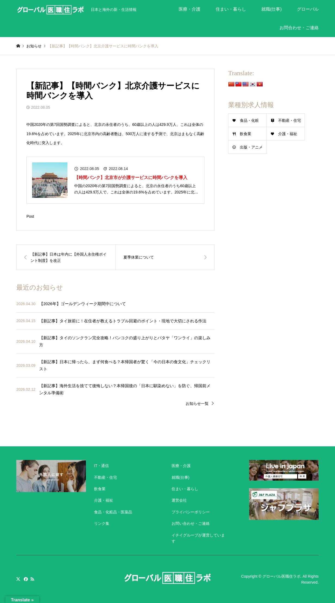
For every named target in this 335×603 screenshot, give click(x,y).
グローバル (308, 9)
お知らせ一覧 (197, 403)
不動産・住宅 (289, 120)
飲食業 (245, 134)
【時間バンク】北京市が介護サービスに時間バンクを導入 (130, 177)
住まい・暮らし (231, 9)
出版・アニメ (251, 147)
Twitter (18, 579)
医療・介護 (189, 9)
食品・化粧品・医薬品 (113, 512)
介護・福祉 (287, 134)
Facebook (25, 579)
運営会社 (179, 500)
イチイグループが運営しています (198, 538)
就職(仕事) (271, 9)
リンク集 (101, 523)
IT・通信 (101, 465)
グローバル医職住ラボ (281, 576)
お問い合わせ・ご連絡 (191, 523)
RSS (32, 579)
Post (30, 216)
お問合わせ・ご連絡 (299, 27)
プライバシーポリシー (191, 512)
